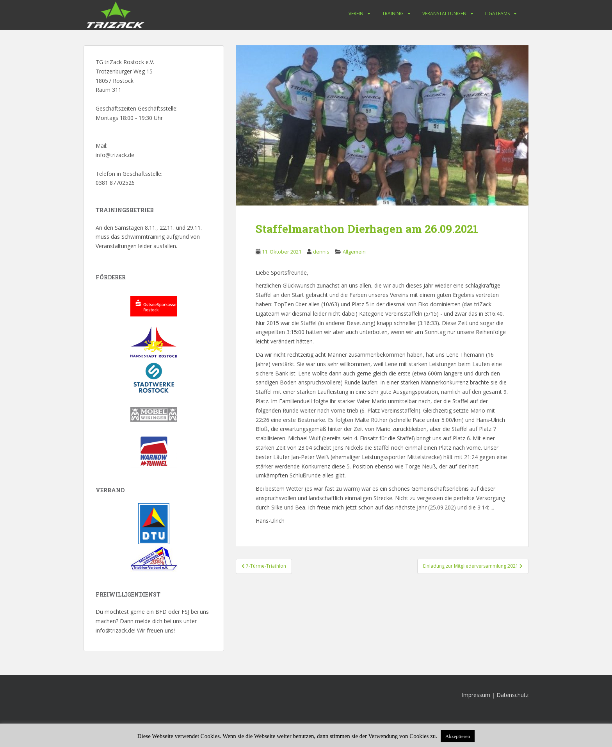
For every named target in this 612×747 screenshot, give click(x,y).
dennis (321, 251)
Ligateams (497, 13)
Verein (356, 13)
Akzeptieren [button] (457, 736)
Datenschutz (512, 695)
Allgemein (354, 251)
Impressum (476, 695)
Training (393, 13)
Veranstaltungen (444, 13)
